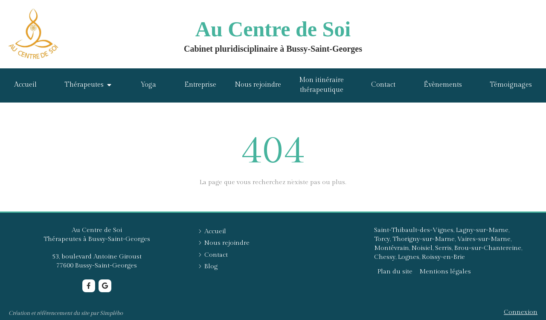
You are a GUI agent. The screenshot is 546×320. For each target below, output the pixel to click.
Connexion (520, 312)
